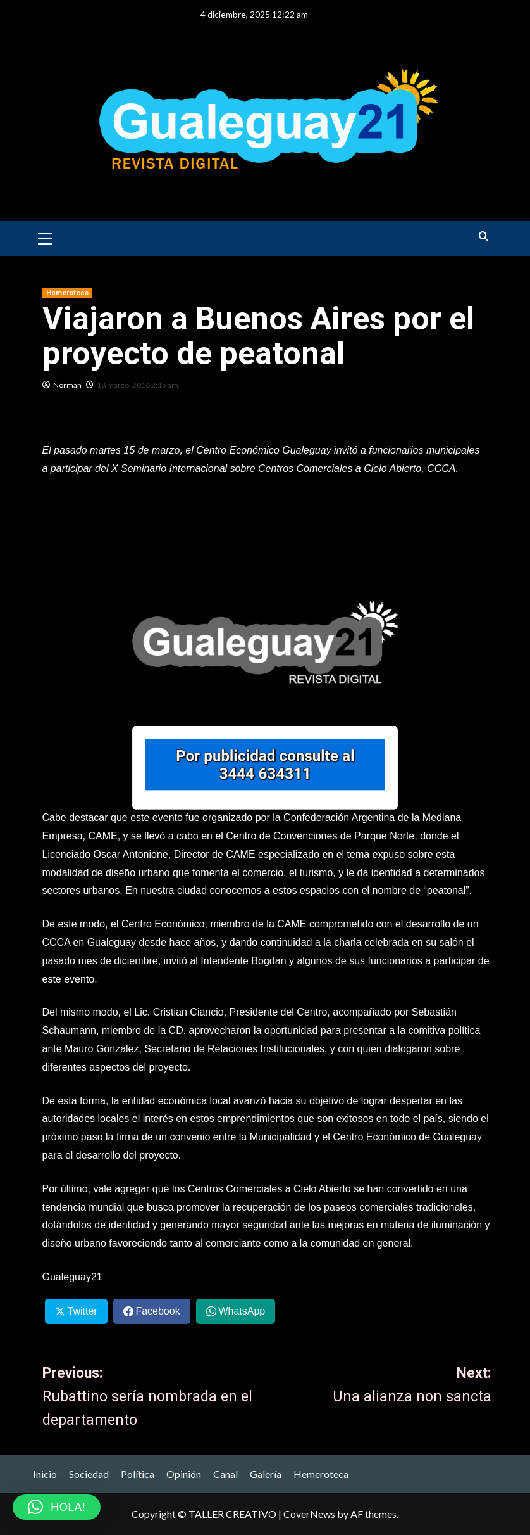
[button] (45, 237)
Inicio (45, 1474)
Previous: (154, 1398)
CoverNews (309, 1514)
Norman (67, 385)
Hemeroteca (320, 1474)
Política (137, 1474)
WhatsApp (241, 1311)
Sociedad (89, 1474)
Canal (225, 1474)
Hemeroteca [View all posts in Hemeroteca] (67, 293)
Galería (265, 1474)
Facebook (157, 1311)
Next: (379, 1387)
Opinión (183, 1474)
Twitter (82, 1311)
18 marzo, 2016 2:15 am (137, 385)
